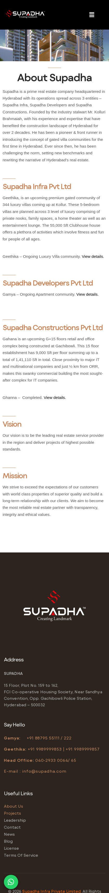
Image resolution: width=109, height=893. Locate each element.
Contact (12, 827)
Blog (8, 841)
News (9, 834)
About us (13, 806)
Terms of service (21, 855)
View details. (93, 256)
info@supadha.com (44, 771)
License (11, 848)
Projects (12, 813)
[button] (91, 15)
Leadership (15, 820)
